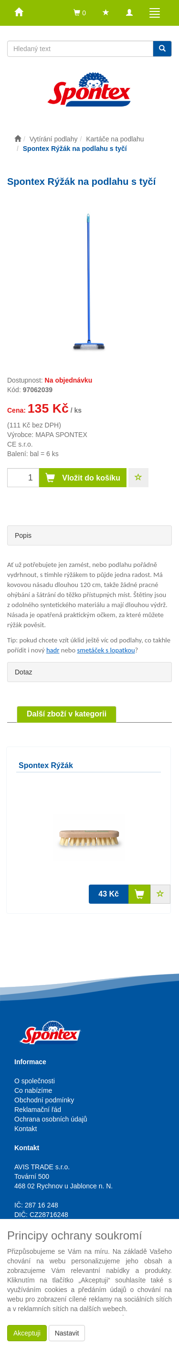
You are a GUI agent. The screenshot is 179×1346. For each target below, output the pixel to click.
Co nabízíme (33, 1090)
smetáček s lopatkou (106, 650)
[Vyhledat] (162, 49)
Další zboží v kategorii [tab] (66, 714)
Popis (23, 535)
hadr (53, 650)
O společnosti (34, 1081)
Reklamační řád (37, 1109)
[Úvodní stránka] (17, 139)
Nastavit (67, 1333)
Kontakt (25, 1128)
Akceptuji (27, 1333)
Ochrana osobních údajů (50, 1119)
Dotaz (23, 672)
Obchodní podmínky (44, 1100)
